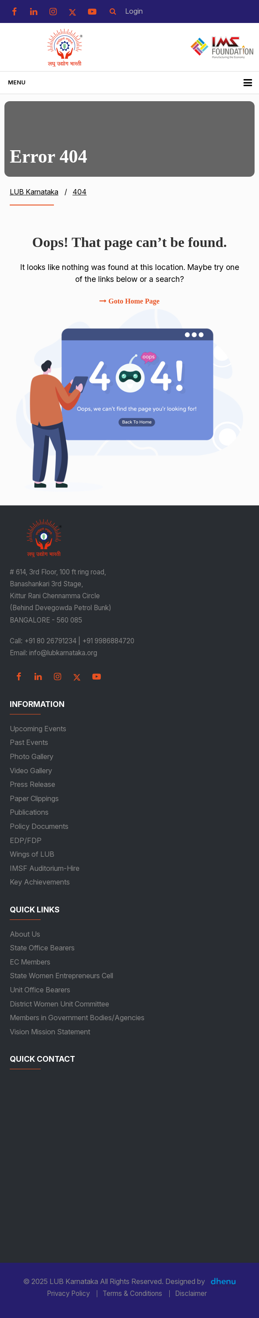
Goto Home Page (129, 301)
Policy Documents (39, 826)
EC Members (30, 961)
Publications (29, 812)
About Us (25, 934)
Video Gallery (31, 770)
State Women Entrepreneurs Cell (61, 975)
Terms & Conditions (132, 1293)
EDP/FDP (26, 840)
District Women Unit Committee (59, 1003)
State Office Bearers (42, 947)
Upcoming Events (38, 728)
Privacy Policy (68, 1293)
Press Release (32, 784)
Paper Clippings (34, 798)
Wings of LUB (32, 854)
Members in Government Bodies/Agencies (77, 1017)
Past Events (29, 742)
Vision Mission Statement (50, 1031)
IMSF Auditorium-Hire (45, 868)
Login (134, 11)
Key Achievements (40, 881)
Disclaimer (191, 1293)
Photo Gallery (31, 756)
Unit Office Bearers (40, 989)
